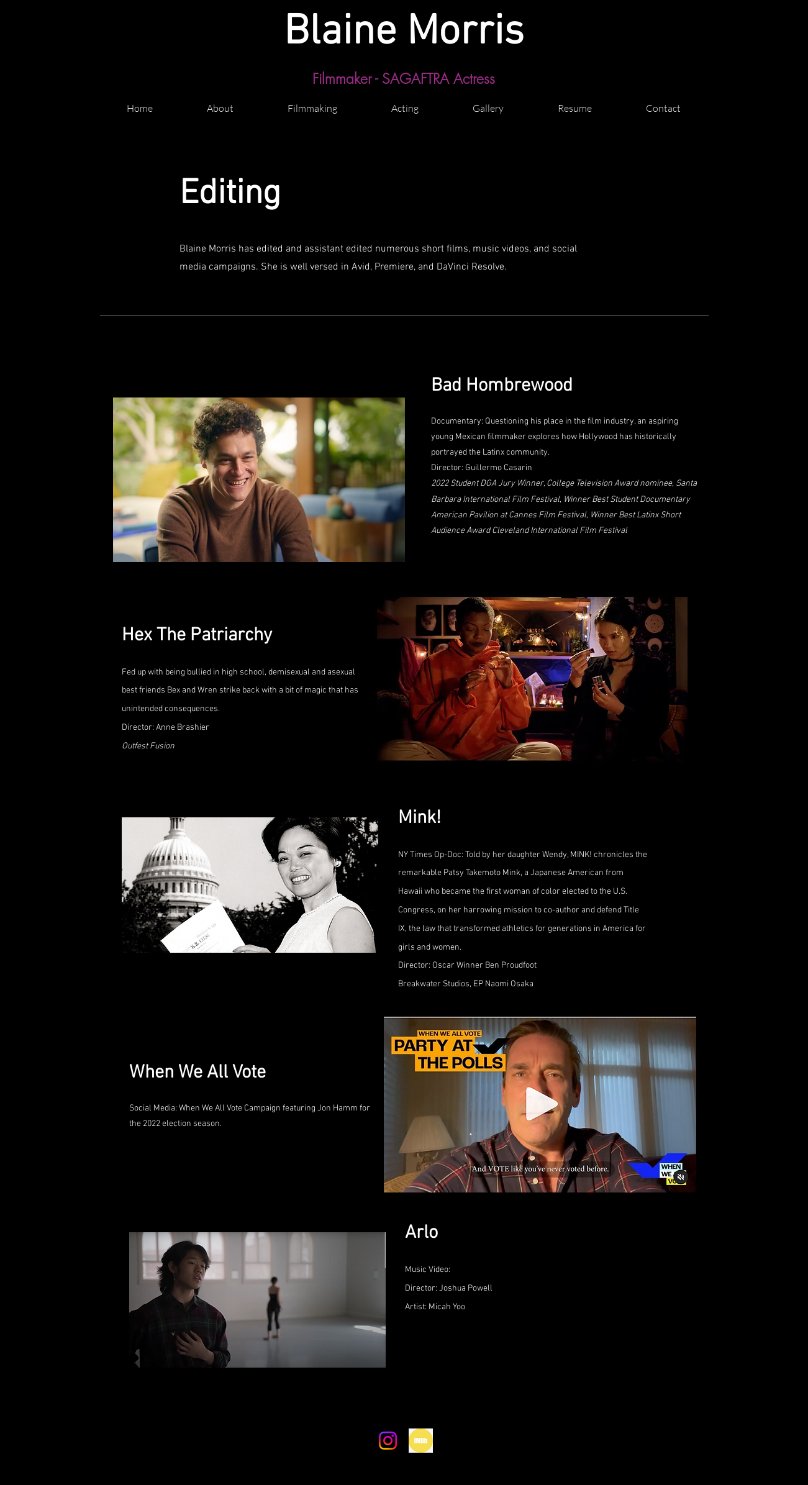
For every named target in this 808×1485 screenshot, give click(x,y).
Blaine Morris (404, 32)
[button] (313, 102)
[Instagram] (388, 1440)
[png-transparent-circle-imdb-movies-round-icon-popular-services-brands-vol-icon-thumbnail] (421, 1440)
